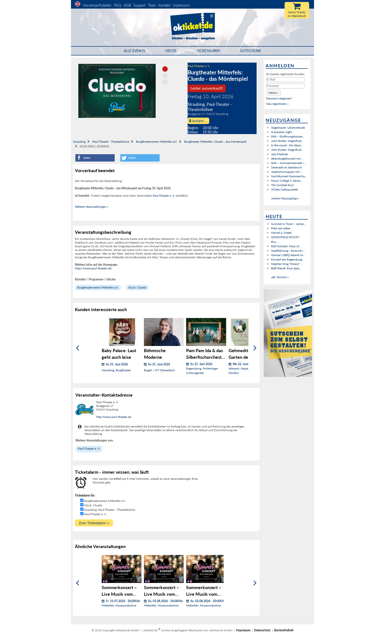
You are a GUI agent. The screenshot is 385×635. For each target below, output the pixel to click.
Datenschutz (262, 630)
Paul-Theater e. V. (199, 66)
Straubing (79, 141)
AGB (127, 5)
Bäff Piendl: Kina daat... (286, 268)
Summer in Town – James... (288, 224)
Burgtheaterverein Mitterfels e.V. (156, 141)
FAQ (117, 5)
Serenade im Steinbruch (286, 167)
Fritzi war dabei (280, 228)
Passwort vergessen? (279, 98)
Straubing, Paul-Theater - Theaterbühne (109, 509)
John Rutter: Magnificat (286, 141)
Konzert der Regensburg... (287, 259)
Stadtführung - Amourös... (288, 250)
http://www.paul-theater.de (113, 417)
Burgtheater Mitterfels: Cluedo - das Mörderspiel (215, 141)
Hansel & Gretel (281, 233)
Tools (152, 5)
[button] (95, 158)
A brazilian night (281, 132)
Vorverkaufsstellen (97, 5)
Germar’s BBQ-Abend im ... (288, 255)
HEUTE (171, 51)
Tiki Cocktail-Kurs (282, 185)
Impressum (181, 5)
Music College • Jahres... (287, 180)
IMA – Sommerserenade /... (288, 163)
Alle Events (134, 51)
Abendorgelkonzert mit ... (287, 158)
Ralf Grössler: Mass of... (286, 246)
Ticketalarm (208, 51)
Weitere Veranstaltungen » (91, 206)
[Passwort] (285, 85)
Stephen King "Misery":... (287, 264)
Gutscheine (250, 51)
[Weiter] (255, 348)
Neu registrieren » (277, 104)
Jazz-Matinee (279, 154)
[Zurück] (77, 348)
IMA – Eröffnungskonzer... (288, 136)
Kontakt (164, 5)
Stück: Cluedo (137, 287)
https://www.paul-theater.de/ (93, 268)
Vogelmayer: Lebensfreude (288, 127)
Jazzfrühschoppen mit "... (287, 172)
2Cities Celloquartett (284, 189)
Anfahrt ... (198, 121)
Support (139, 5)
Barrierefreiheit (283, 630)
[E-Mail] (285, 79)
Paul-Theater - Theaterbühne (110, 141)
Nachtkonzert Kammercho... (289, 176)
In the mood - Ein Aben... (287, 145)
